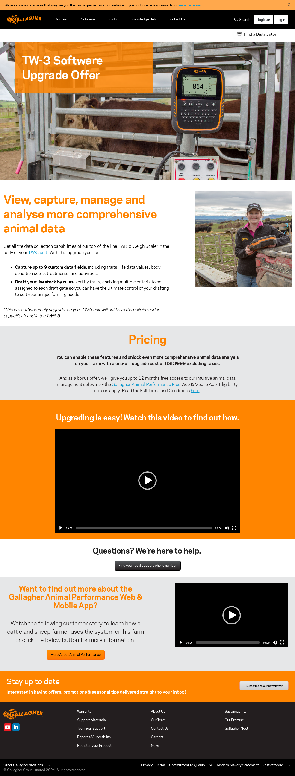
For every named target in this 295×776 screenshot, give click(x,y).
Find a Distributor (260, 34)
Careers (157, 737)
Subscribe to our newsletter (264, 686)
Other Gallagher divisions (23, 765)
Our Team (62, 19)
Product (113, 19)
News (155, 745)
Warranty (84, 711)
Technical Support (91, 728)
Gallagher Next (236, 728)
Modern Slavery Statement (238, 765)
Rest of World (272, 765)
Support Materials (91, 720)
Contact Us (177, 19)
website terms (189, 5)
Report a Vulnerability (94, 737)
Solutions (88, 19)
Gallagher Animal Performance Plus (146, 384)
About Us (158, 711)
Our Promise (234, 720)
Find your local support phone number (147, 565)
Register (263, 19)
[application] (147, 481)
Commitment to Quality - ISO (191, 765)
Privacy (147, 765)
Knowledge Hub (144, 19)
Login (281, 19)
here (195, 390)
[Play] (147, 480)
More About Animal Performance (75, 654)
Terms (161, 765)
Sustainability (236, 711)
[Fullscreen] (234, 528)
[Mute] (226, 528)
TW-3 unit (37, 252)
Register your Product (94, 745)
